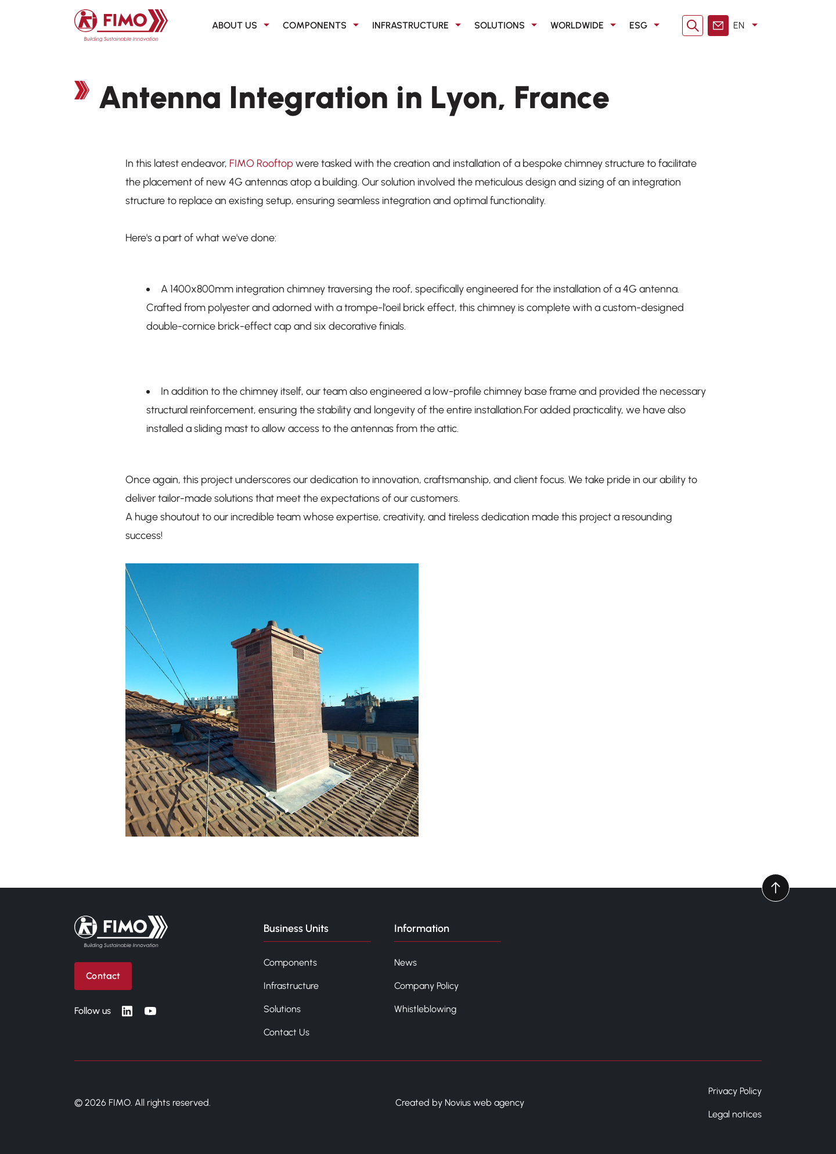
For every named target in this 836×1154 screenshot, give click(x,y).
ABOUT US (242, 26)
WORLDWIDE (585, 26)
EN (747, 26)
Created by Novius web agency (459, 1102)
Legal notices (735, 1114)
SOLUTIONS (507, 26)
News (405, 962)
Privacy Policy (735, 1090)
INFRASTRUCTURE (418, 26)
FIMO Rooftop (261, 163)
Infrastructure (291, 985)
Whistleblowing (425, 1008)
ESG (646, 26)
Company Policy (426, 985)
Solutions (282, 1008)
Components (290, 962)
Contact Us (286, 1032)
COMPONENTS (323, 26)
